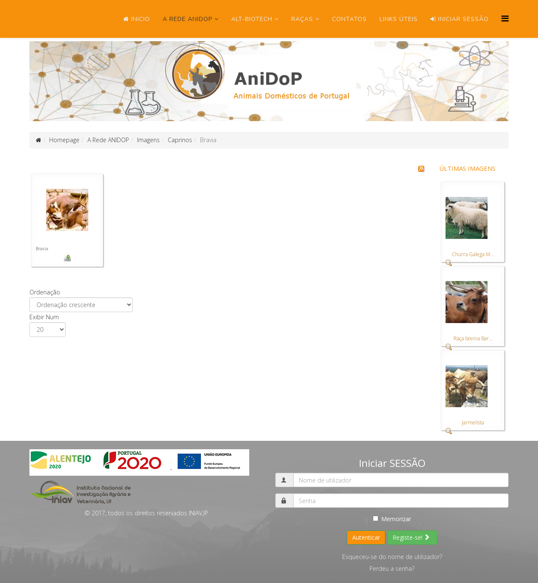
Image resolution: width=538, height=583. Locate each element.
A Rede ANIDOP (187, 19)
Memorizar (392, 519)
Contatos (349, 19)
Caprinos (180, 140)
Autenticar (366, 537)
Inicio (136, 19)
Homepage (64, 140)
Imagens (148, 140)
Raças (302, 19)
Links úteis (399, 19)
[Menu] (505, 18)
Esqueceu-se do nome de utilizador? (392, 557)
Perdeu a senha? (391, 568)
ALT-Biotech (251, 19)
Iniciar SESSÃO (459, 19)
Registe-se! (411, 537)
